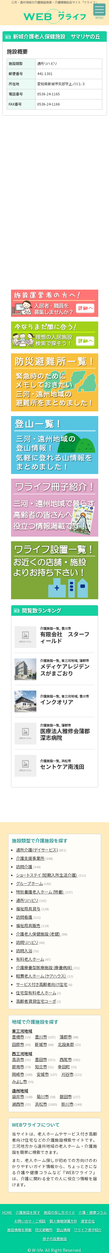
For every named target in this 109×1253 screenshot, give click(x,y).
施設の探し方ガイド (59, 1212)
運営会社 (88, 1221)
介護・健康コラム (93, 1212)
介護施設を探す (28, 1212)
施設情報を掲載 (19, 1229)
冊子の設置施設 (54, 1238)
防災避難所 (44, 1229)
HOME (7, 1212)
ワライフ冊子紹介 (88, 1229)
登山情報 (63, 1229)
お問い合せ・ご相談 (30, 1221)
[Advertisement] (54, 163)
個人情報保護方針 (63, 1221)
